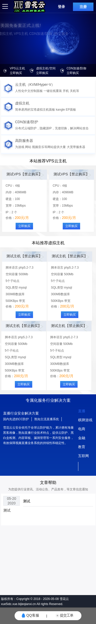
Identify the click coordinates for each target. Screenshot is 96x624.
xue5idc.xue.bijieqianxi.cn (18, 604)
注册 (83, 7)
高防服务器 (24, 141)
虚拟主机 (22, 103)
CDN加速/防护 (26, 122)
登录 (61, 7)
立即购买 (24, 226)
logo (16, 2)
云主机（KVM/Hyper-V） (35, 84)
